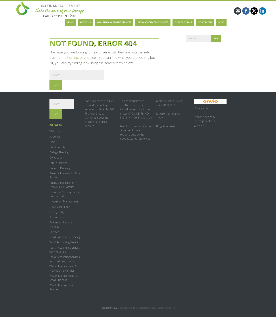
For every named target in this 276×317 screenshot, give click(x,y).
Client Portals (57, 147)
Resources (55, 217)
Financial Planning (59, 168)
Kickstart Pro (126, 307)
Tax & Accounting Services (64, 242)
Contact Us (56, 157)
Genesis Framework (145, 307)
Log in (172, 307)
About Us (54, 136)
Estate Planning (58, 163)
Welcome (54, 131)
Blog (52, 142)
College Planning (58, 152)
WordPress (162, 307)
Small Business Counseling (64, 237)
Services (54, 232)
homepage (75, 57)
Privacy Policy (57, 212)
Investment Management (64, 201)
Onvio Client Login (59, 206)
